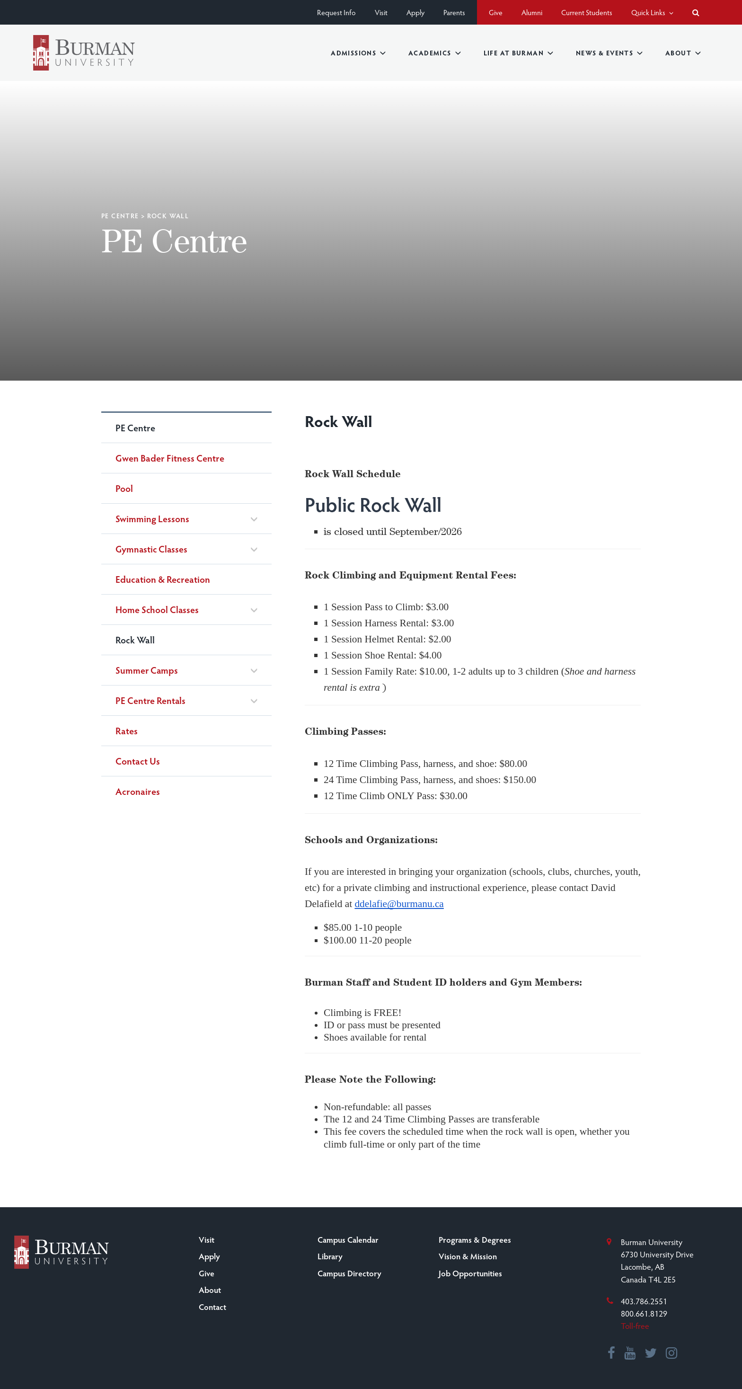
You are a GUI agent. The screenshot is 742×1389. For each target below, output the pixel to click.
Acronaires (137, 791)
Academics (434, 52)
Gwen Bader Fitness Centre (169, 457)
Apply (415, 12)
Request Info (336, 12)
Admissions (358, 52)
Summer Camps (146, 670)
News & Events (609, 52)
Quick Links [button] (652, 12)
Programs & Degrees (475, 1239)
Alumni (531, 12)
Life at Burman (518, 52)
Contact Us (137, 760)
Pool (124, 488)
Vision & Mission (468, 1256)
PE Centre (120, 215)
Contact (212, 1306)
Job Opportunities (470, 1273)
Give (496, 12)
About (683, 52)
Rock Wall (135, 639)
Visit (381, 12)
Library (330, 1256)
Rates (126, 730)
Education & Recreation (162, 579)
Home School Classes (157, 609)
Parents (454, 12)
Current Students (586, 12)
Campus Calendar (348, 1239)
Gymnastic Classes (151, 549)
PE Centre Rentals (150, 700)
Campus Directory (349, 1273)
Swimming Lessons (152, 518)
